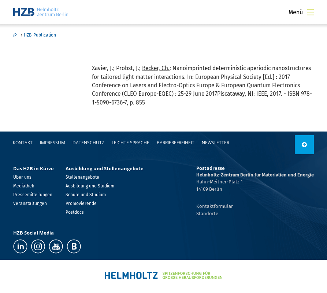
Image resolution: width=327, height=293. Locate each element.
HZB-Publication (40, 35)
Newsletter (215, 143)
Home (15, 35)
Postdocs (75, 212)
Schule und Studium (86, 194)
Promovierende (81, 203)
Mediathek (23, 186)
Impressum (52, 143)
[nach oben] (304, 144)
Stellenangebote (82, 177)
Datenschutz (88, 143)
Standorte (207, 213)
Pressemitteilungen (32, 194)
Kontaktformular (214, 206)
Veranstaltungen (30, 203)
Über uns (22, 177)
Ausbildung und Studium (90, 186)
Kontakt (23, 143)
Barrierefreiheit (175, 143)
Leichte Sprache (130, 143)
